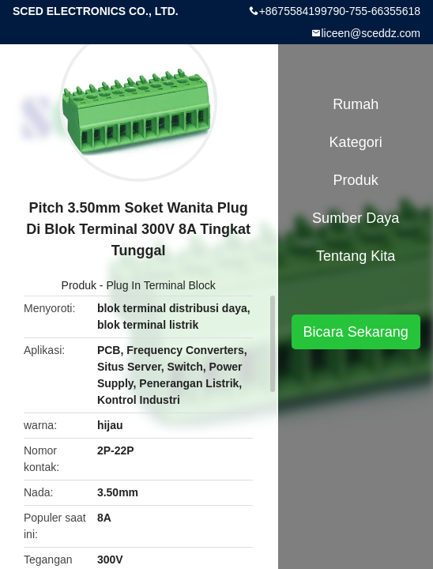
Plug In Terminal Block (160, 285)
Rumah (355, 104)
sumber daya (355, 218)
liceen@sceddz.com (371, 33)
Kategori (355, 142)
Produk (79, 285)
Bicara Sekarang (356, 332)
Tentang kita (355, 256)
